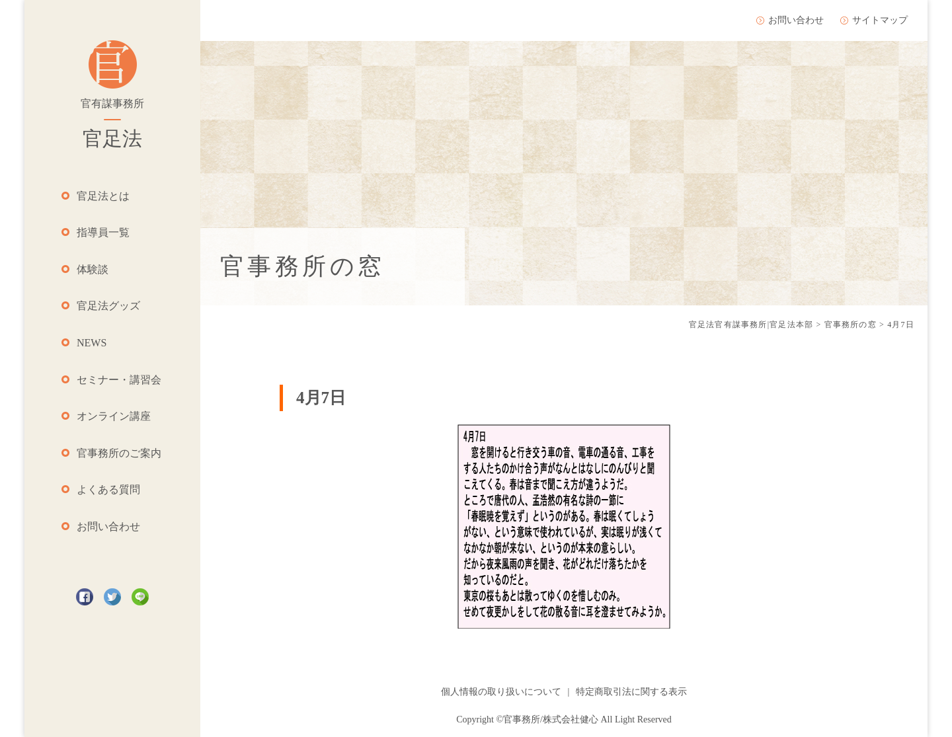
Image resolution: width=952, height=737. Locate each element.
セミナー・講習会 (119, 379)
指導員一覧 (103, 232)
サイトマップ (880, 20)
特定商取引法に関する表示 (631, 692)
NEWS (91, 342)
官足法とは (103, 196)
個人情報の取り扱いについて (501, 692)
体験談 (92, 269)
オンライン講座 (114, 416)
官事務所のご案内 (119, 453)
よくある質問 (108, 489)
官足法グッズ (108, 305)
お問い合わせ (108, 526)
